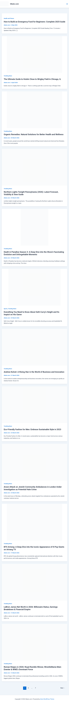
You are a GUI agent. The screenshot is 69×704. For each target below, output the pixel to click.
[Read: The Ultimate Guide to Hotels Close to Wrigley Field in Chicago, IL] (34, 54)
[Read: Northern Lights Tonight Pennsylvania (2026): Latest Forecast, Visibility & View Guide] (34, 167)
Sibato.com (14, 4)
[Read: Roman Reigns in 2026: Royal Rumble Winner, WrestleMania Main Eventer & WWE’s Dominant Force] (34, 642)
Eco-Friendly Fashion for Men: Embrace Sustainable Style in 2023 (32, 429)
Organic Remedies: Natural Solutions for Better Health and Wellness (33, 134)
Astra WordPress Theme (47, 699)
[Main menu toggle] (67, 4)
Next (62, 688)
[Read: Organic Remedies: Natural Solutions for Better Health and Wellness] (34, 109)
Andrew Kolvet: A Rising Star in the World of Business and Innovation (34, 372)
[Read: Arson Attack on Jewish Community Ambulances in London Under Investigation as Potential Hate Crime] (34, 462)
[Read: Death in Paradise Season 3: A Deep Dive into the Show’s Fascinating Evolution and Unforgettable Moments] (34, 227)
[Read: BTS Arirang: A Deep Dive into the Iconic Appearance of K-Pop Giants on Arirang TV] (34, 522)
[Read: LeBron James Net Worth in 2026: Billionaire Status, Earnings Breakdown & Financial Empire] (34, 582)
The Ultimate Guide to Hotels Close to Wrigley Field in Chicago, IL (32, 79)
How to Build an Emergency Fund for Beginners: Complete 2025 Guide (34, 22)
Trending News (8, 76)
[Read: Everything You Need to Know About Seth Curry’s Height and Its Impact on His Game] (34, 287)
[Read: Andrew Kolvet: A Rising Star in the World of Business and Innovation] (34, 347)
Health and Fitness (9, 18)
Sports (5, 308)
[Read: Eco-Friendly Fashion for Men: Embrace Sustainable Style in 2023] (34, 404)
